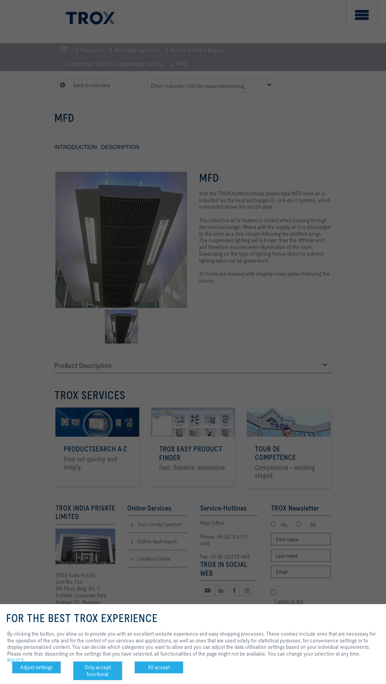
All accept (159, 667)
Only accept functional (98, 670)
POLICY (15, 660)
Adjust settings (36, 667)
